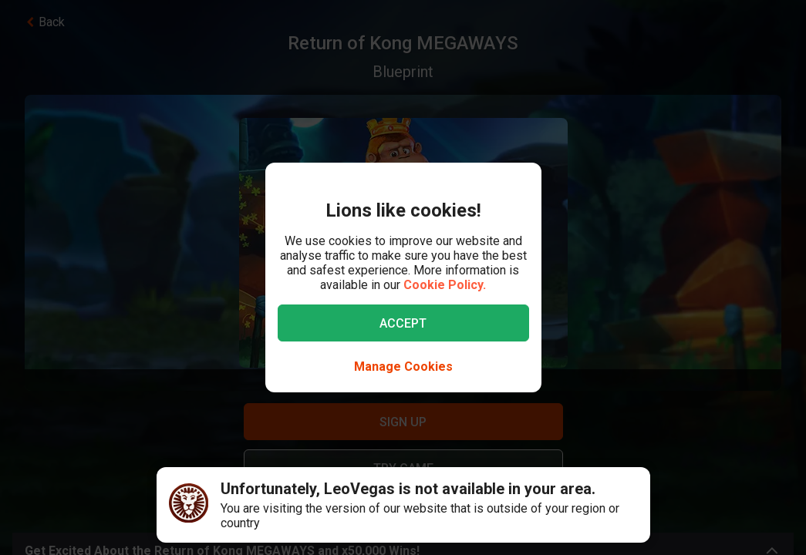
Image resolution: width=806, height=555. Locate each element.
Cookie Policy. (444, 285)
